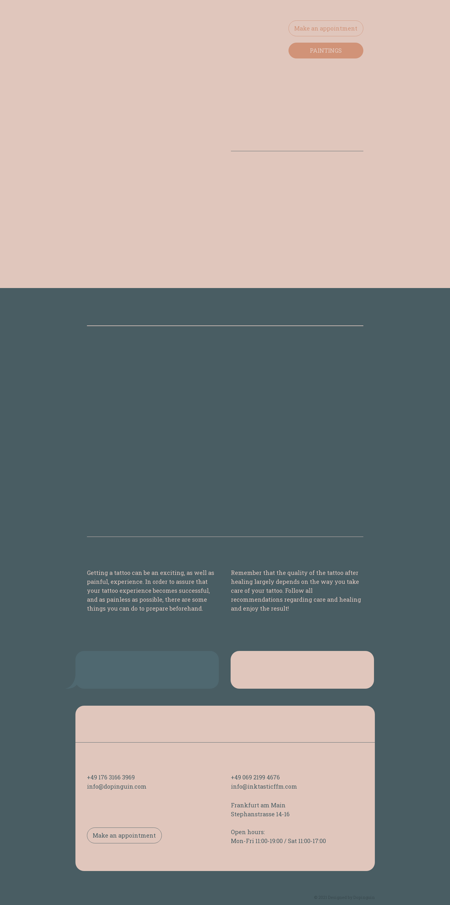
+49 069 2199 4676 (255, 777)
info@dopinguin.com (117, 786)
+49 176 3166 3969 (111, 777)
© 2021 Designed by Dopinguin (344, 897)
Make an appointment (325, 28)
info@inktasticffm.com (264, 786)
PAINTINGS (326, 50)
